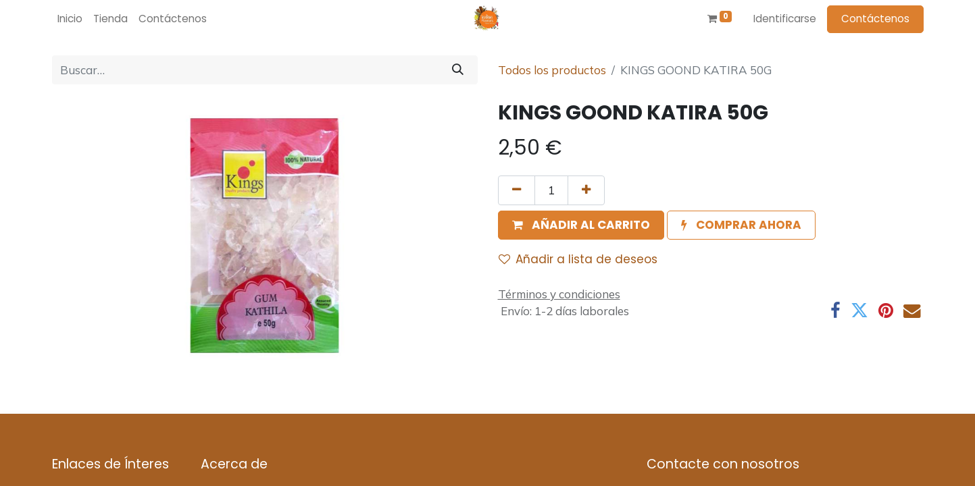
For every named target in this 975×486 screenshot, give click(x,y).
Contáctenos (875, 18)
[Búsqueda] (458, 70)
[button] (581, 225)
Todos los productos (552, 70)
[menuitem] (70, 19)
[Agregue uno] (586, 190)
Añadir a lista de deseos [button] (578, 259)
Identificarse (784, 18)
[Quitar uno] (516, 190)
